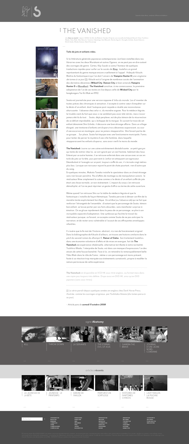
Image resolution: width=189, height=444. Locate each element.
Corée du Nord (55, 426)
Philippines (102, 426)
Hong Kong (78, 417)
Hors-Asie (78, 419)
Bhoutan (53, 419)
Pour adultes (151, 421)
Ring (115, 69)
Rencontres (151, 423)
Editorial (150, 419)
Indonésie (78, 423)
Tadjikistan (127, 421)
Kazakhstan (79, 428)
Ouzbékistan (103, 423)
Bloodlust (83, 86)
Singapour (126, 417)
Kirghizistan (103, 417)
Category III (151, 417)
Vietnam (125, 426)
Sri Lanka (126, 419)
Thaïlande (126, 424)
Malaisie (101, 419)
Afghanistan (54, 417)
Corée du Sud (54, 428)
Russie (101, 428)
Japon (77, 426)
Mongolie (102, 421)
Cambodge (53, 423)
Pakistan (102, 424)
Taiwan (125, 423)
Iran (76, 424)
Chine (52, 424)
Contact (86, 437)
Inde (76, 421)
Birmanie (53, 421)
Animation (126, 428)
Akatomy (98, 322)
